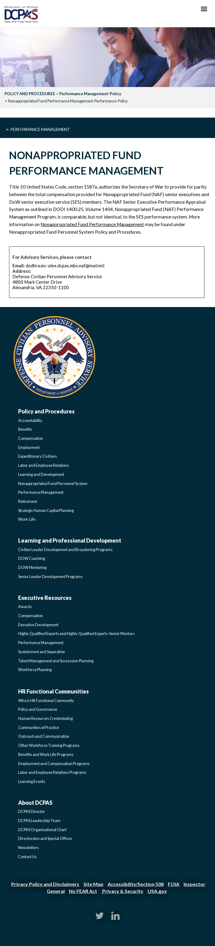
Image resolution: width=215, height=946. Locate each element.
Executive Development (38, 624)
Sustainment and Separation (41, 651)
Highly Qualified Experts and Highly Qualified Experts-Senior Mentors (76, 633)
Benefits (25, 429)
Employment (29, 447)
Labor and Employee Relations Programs (52, 772)
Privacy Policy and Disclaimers (45, 884)
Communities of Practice (38, 727)
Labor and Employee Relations (43, 465)
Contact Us (27, 856)
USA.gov (157, 891)
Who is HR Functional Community (46, 700)
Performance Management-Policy (90, 93)
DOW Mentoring (32, 567)
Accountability (30, 420)
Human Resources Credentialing (45, 718)
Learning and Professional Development (69, 540)
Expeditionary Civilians (37, 456)
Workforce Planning (35, 669)
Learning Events (31, 781)
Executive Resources (45, 597)
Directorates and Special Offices (45, 838)
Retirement (27, 501)
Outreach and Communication (43, 736)
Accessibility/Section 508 (136, 884)
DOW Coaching (31, 558)
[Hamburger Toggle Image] (204, 10)
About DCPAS (35, 802)
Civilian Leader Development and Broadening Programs (65, 549)
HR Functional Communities (53, 691)
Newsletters (28, 847)
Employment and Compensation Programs (54, 763)
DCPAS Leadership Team (39, 820)
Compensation (30, 438)
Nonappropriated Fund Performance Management (92, 224)
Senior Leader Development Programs (50, 576)
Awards (25, 606)
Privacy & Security (122, 891)
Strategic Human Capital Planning (46, 510)
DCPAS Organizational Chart (42, 829)
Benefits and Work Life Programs (45, 754)
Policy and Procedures (46, 411)
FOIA (173, 884)
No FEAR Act (83, 891)
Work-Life (26, 519)
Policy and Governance (37, 709)
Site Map (93, 884)
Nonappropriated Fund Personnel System (52, 483)
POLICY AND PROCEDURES (30, 93)
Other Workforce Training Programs (49, 745)
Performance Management (40, 129)
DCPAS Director (31, 811)
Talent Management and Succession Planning (55, 660)
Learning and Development (41, 474)
